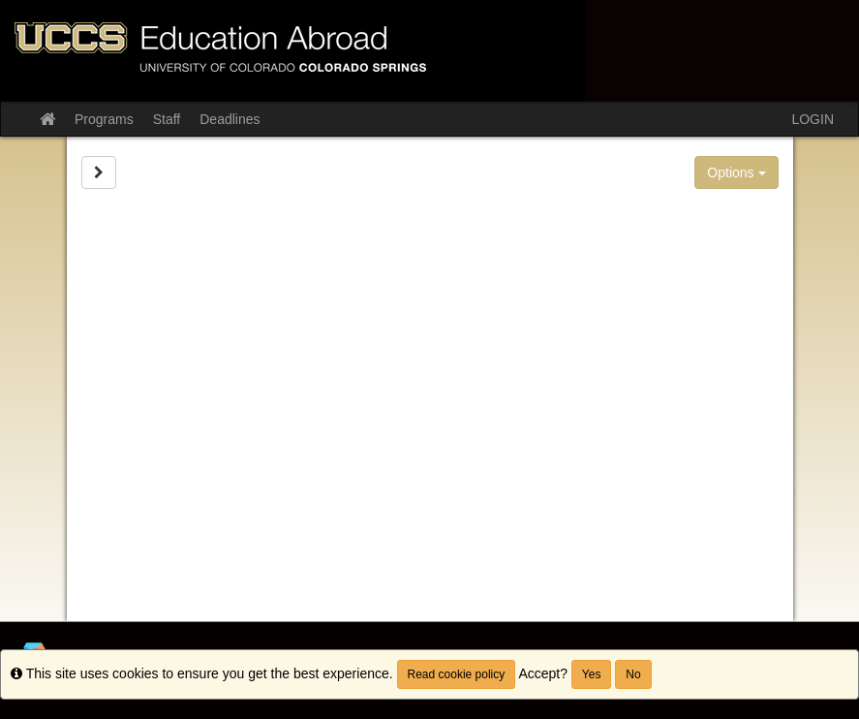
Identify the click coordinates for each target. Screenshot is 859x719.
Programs (104, 119)
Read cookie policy (457, 674)
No (633, 674)
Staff (167, 119)
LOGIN (812, 119)
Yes (591, 674)
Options (736, 172)
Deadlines (229, 119)
